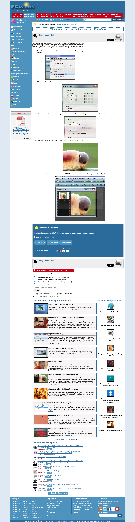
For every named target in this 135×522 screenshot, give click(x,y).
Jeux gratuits (51, 514)
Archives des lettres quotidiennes (44, 293)
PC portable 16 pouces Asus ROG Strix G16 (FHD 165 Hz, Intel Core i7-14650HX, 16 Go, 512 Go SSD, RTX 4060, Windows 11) (60, 450)
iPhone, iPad (27, 501)
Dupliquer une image (56, 332)
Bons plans (76, 510)
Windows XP (16, 510)
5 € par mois (40, 241)
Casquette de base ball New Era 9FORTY (50, 474)
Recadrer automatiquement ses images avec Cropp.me (110, 383)
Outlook (25, 512)
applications (80, 499)
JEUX (106, 15)
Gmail (24, 510)
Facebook (26, 516)
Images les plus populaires (55, 512)
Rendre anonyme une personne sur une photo (66, 316)
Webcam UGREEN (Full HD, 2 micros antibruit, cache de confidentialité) (60, 487)
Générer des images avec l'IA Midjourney (110, 368)
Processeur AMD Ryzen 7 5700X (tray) (50, 469)
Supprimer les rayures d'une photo (61, 414)
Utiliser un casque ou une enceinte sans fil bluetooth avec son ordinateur (110, 399)
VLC (14, 514)
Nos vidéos (74, 20)
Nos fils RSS (43, 20)
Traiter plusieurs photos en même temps (110, 338)
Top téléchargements (53, 501)
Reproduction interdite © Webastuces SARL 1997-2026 (93, 519)
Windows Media (36, 516)
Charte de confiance (31, 519)
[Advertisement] (103, 456)
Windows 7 (16, 506)
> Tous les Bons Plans (58, 491)
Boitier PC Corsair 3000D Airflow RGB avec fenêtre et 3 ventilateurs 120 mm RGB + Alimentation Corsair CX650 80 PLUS (60, 460)
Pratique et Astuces (21, 21)
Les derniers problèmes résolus (108, 499)
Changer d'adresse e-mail (64, 292)
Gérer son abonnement (42, 248)
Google (34, 508)
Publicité (41, 519)
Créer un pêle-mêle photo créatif (110, 324)
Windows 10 (16, 501)
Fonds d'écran (51, 510)
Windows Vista (17, 508)
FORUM (116, 15)
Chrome (25, 506)
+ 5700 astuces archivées (42, 292)
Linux (14, 512)
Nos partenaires (63, 519)
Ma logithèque (51, 505)
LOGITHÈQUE (43, 15)
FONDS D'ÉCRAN (93, 15)
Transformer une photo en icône (60, 303)
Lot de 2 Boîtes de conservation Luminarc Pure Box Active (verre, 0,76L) (60, 465)
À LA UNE (17, 15)
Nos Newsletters (59, 20)
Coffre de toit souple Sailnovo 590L (48, 478)
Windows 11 (16, 499)
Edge (24, 504)
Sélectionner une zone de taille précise (63, 373)
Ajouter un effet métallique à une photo (63, 387)
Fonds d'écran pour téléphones (82, 505)
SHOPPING (78, 15)
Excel (33, 501)
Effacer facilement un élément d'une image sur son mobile (110, 414)
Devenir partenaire (51, 519)
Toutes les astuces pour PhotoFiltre (65, 438)
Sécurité (34, 512)
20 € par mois (66, 241)
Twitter (25, 514)
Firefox (25, 508)
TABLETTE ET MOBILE (61, 15)
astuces (86, 499)
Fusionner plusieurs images (59, 427)
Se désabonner (61, 293)
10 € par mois (53, 241)
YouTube (34, 510)
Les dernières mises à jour (55, 499)
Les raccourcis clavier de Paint (110, 310)
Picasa (34, 514)
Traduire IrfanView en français (59, 401)
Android (25, 499)
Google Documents (37, 506)
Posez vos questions (104, 501)
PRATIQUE (29, 15)
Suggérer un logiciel (53, 503)
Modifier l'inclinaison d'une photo (61, 347)
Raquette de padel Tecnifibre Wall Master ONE (52, 455)
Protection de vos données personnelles (46, 294)
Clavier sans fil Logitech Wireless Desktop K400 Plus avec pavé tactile (59, 482)
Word (33, 499)
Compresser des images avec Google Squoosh (110, 353)
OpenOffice (35, 504)
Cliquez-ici (27, 138)
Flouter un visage (55, 360)
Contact (71, 519)
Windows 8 (16, 504)
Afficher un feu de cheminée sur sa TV (110, 430)
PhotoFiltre (44, 51)
